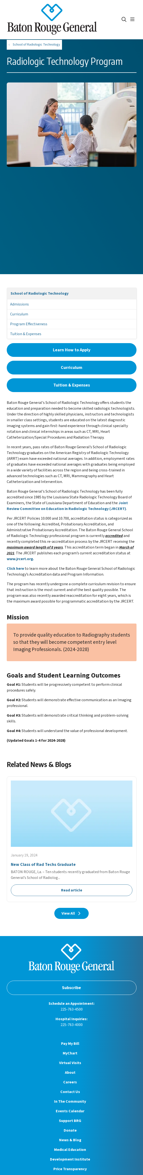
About (70, 1072)
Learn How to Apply (71, 350)
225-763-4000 (72, 1024)
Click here (15, 568)
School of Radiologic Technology (39, 293)
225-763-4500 (72, 1009)
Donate (70, 1130)
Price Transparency (70, 1169)
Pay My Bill (70, 1043)
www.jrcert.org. (20, 559)
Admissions (19, 304)
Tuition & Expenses (25, 334)
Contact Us (70, 1091)
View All (71, 913)
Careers (70, 1082)
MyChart (70, 1053)
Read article (71, 839)
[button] (133, 19)
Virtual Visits (70, 1063)
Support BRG (70, 1120)
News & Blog (70, 1140)
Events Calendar (70, 1111)
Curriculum (19, 314)
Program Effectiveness (28, 324)
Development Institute (70, 1159)
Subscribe (71, 988)
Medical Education (70, 1149)
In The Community (70, 1101)
